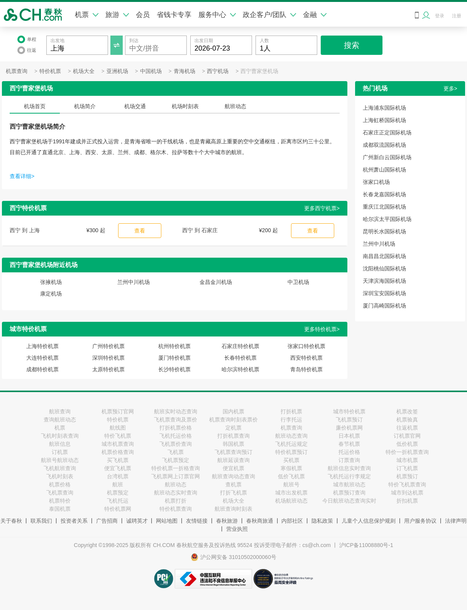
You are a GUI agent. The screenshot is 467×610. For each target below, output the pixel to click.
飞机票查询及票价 (175, 419)
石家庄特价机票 (240, 346)
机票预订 (407, 476)
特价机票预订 (291, 452)
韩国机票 (233, 444)
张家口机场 (376, 182)
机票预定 (118, 492)
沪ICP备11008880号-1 (366, 545)
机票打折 (175, 501)
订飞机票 (407, 468)
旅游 (117, 15)
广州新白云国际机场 (387, 157)
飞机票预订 (349, 419)
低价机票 (407, 444)
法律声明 (456, 521)
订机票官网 (407, 436)
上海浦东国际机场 (384, 108)
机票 (86, 15)
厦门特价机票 (174, 358)
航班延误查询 (233, 460)
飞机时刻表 (59, 476)
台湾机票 (118, 476)
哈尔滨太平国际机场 (387, 219)
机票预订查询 (349, 492)
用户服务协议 (420, 521)
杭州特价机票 (174, 346)
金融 (315, 15)
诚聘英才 (137, 521)
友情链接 (197, 521)
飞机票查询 (59, 492)
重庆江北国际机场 (384, 207)
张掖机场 (51, 282)
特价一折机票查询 (407, 452)
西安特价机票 (306, 358)
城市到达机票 (407, 492)
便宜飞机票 (117, 468)
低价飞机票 (291, 476)
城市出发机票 (291, 492)
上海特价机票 (42, 346)
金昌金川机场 (216, 282)
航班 (117, 484)
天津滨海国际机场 (384, 281)
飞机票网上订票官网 (175, 476)
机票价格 (60, 484)
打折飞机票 (233, 492)
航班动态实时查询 (175, 492)
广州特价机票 (108, 346)
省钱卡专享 (174, 15)
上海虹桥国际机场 (384, 120)
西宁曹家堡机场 (259, 71)
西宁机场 (217, 71)
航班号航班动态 (60, 460)
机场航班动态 (291, 501)
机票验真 (407, 419)
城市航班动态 (349, 484)
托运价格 (349, 452)
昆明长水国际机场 (384, 231)
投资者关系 (74, 521)
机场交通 (135, 106)
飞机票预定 (175, 460)
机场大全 (84, 71)
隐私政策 (322, 521)
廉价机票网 (349, 428)
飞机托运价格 (175, 436)
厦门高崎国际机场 (384, 305)
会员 (143, 15)
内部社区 (292, 521)
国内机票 (233, 411)
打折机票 (291, 411)
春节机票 (349, 444)
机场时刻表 (185, 106)
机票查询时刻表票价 (233, 419)
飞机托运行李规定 (349, 476)
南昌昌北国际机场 (384, 256)
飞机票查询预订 (233, 452)
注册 (456, 16)
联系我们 (41, 521)
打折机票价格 (175, 428)
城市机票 (407, 460)
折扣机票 (407, 501)
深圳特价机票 (108, 358)
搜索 (351, 45)
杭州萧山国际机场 (384, 170)
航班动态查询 (291, 436)
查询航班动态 (60, 419)
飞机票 (176, 452)
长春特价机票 (240, 358)
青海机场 (184, 71)
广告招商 (107, 521)
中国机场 (151, 71)
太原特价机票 (108, 369)
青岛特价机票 (306, 369)
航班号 (291, 484)
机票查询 (16, 71)
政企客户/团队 (269, 15)
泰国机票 (60, 509)
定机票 (233, 428)
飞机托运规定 (291, 444)
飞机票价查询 (175, 444)
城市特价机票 (349, 411)
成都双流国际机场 (384, 145)
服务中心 (217, 15)
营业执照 (237, 529)
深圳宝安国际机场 (384, 293)
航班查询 (60, 411)
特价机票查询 (175, 509)
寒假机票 (291, 468)
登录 (439, 16)
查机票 (233, 484)
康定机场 (51, 294)
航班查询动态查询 (233, 476)
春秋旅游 (227, 521)
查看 (139, 231)
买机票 (291, 460)
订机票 (60, 452)
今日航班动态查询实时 (349, 501)
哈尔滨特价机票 (240, 369)
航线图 (118, 428)
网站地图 (167, 521)
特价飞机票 (117, 436)
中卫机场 (298, 282)
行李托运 (291, 419)
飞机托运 (118, 501)
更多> (450, 88)
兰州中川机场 (133, 282)
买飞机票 (118, 460)
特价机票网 (117, 509)
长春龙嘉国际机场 (384, 194)
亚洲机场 (117, 71)
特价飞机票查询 (407, 484)
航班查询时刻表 (233, 509)
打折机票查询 (233, 436)
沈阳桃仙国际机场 (384, 268)
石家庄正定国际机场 (387, 132)
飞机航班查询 (60, 468)
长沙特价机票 (174, 369)
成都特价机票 (42, 369)
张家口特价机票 (306, 346)
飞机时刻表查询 (60, 436)
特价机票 (50, 71)
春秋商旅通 (259, 521)
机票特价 (60, 501)
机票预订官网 (118, 411)
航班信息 (60, 444)
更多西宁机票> (322, 208)
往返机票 (407, 428)
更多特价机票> (322, 329)
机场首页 (35, 106)
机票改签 (407, 411)
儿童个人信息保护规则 (369, 521)
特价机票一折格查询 (175, 468)
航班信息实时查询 (349, 468)
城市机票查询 (118, 444)
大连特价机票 (42, 358)
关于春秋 (11, 521)
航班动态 (235, 106)
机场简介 (85, 106)
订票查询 (349, 460)
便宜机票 (233, 468)
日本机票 (349, 436)
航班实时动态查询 (175, 411)
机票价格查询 (118, 452)
